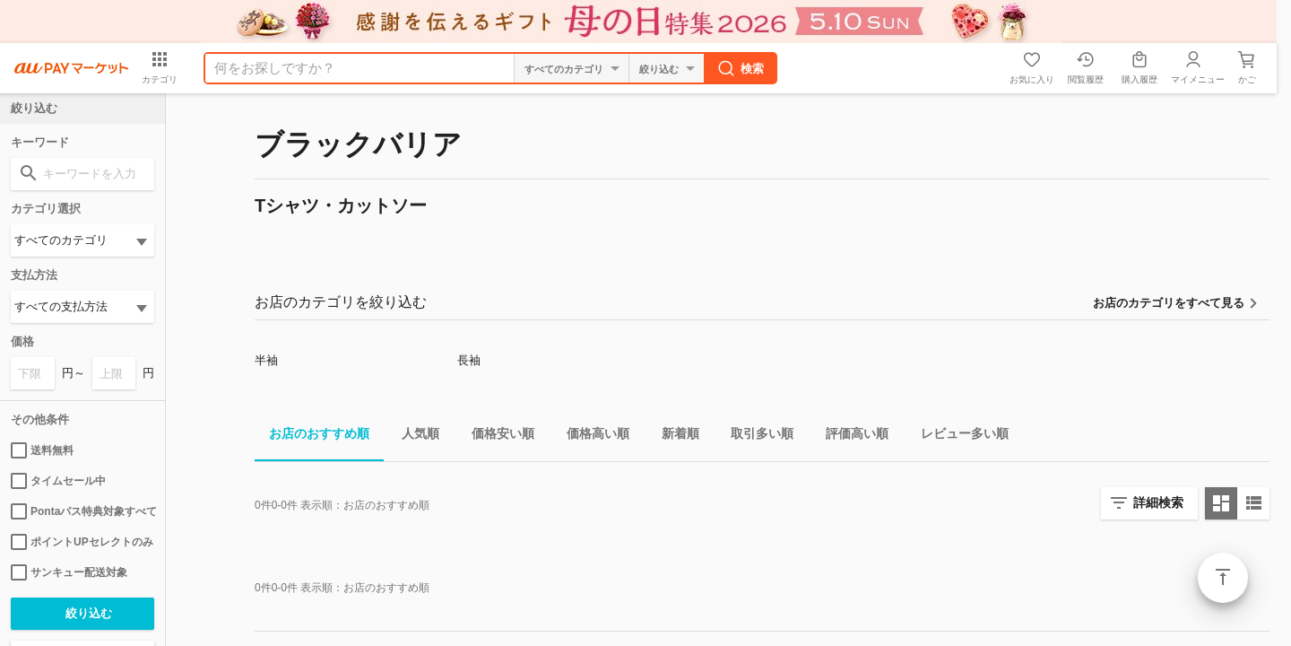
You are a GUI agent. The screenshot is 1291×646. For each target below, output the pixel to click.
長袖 (469, 360)
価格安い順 (495, 436)
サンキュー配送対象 (69, 572)
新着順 (673, 436)
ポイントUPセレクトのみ (82, 542)
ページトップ (1223, 578)
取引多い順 (754, 436)
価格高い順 (590, 436)
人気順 (413, 436)
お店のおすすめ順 (312, 436)
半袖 (266, 360)
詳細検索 (1158, 502)
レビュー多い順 (957, 436)
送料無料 (42, 450)
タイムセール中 (58, 481)
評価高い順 (849, 436)
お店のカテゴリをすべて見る (1168, 303)
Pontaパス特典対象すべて (82, 511)
